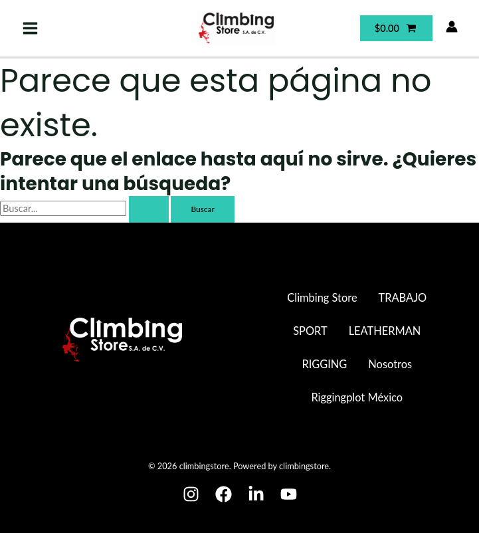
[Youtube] (288, 494)
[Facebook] (223, 494)
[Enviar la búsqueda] (149, 209)
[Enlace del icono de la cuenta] (452, 27)
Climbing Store (322, 297)
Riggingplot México (357, 397)
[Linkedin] (256, 494)
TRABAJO (403, 297)
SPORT (310, 330)
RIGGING (324, 364)
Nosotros (390, 364)
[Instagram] (191, 494)
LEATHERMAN (385, 330)
